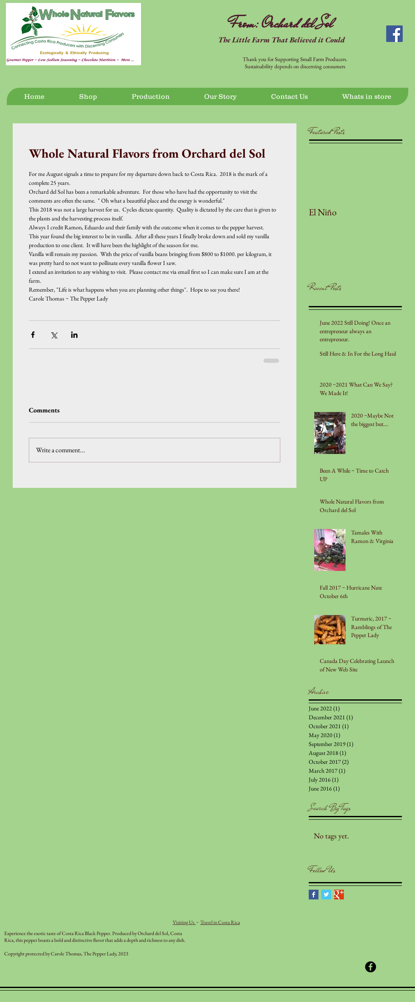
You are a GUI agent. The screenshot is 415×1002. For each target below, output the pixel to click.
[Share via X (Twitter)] (54, 335)
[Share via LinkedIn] (74, 335)
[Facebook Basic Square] (313, 894)
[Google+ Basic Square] (339, 894)
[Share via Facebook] (33, 335)
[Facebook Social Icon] (394, 33)
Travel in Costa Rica (220, 922)
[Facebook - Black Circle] (370, 966)
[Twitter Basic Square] (326, 894)
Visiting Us (184, 922)
